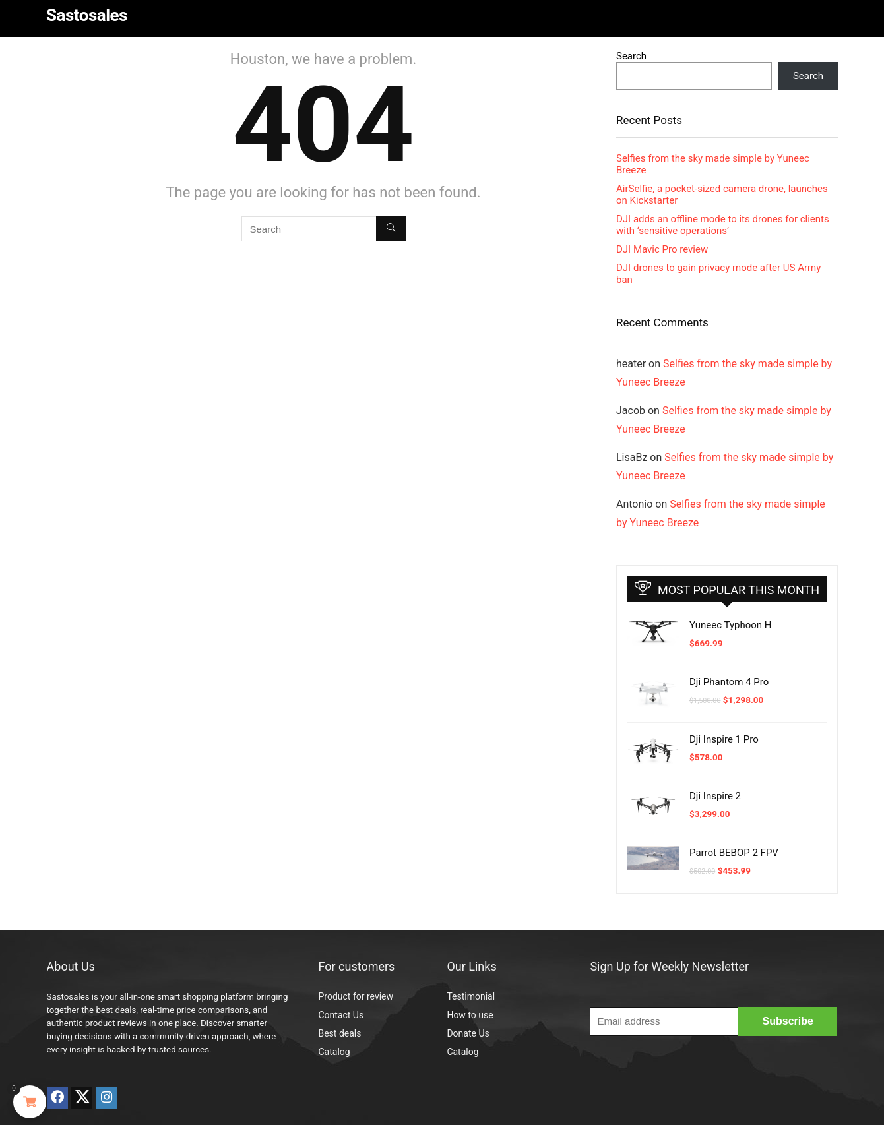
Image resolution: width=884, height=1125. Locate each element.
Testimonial (471, 996)
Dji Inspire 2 (715, 796)
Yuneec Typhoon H (730, 625)
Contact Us (340, 1015)
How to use (470, 1015)
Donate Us (468, 1033)
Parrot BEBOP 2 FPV (733, 853)
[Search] (391, 228)
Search (631, 56)
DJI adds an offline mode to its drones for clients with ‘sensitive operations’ (722, 225)
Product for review (355, 996)
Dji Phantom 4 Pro (729, 682)
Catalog (334, 1052)
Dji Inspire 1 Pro (724, 739)
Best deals (339, 1033)
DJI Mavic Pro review (662, 249)
